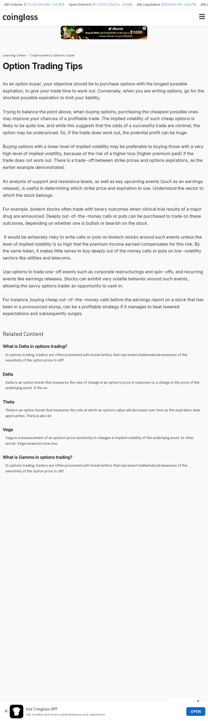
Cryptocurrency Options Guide (52, 55)
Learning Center (14, 55)
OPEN (196, 711)
